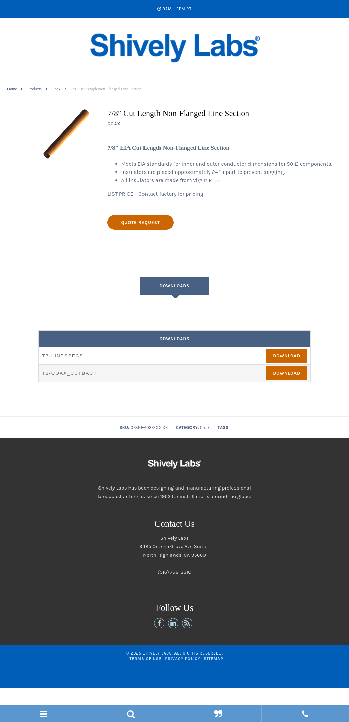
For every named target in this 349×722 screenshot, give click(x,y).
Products (34, 89)
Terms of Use (145, 658)
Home (12, 89)
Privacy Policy (182, 658)
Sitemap (213, 658)
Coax (56, 89)
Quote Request (140, 222)
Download (286, 355)
